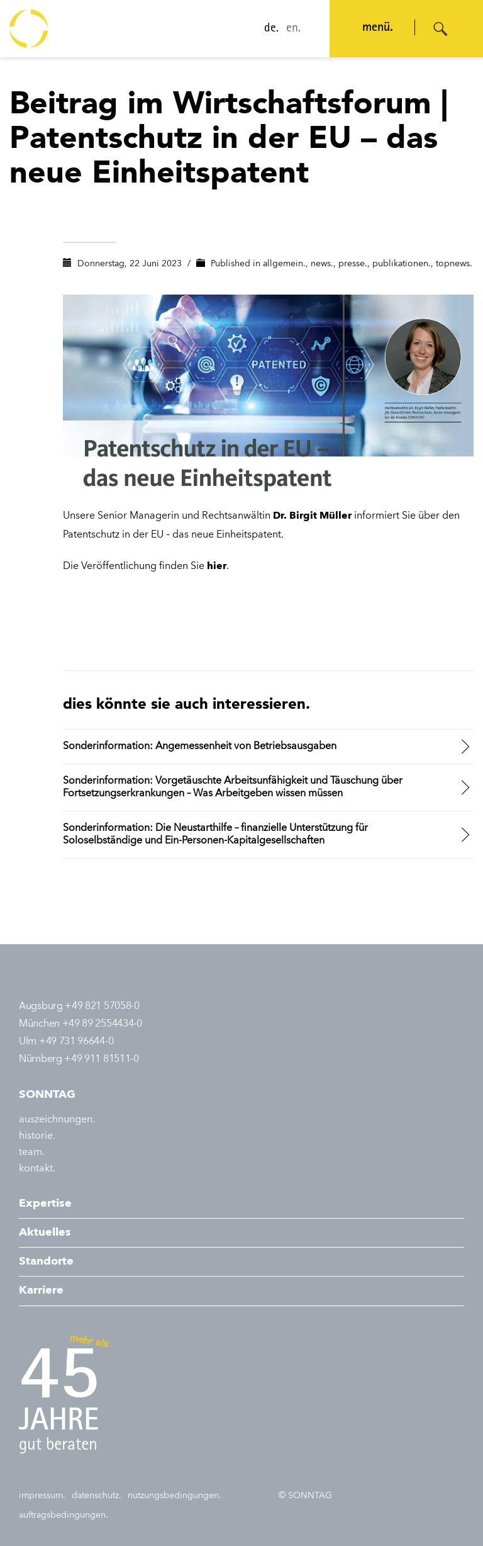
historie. (37, 1136)
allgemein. (284, 263)
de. (265, 29)
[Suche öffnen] (440, 29)
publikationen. (401, 263)
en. (287, 29)
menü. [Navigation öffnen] (372, 28)
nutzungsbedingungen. (174, 1495)
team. (32, 1153)
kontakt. (37, 1169)
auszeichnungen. (57, 1120)
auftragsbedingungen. (63, 1515)
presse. (352, 263)
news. (322, 263)
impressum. (42, 1495)
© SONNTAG (305, 1495)
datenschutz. (96, 1495)
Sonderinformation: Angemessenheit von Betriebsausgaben (199, 747)
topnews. (454, 263)
